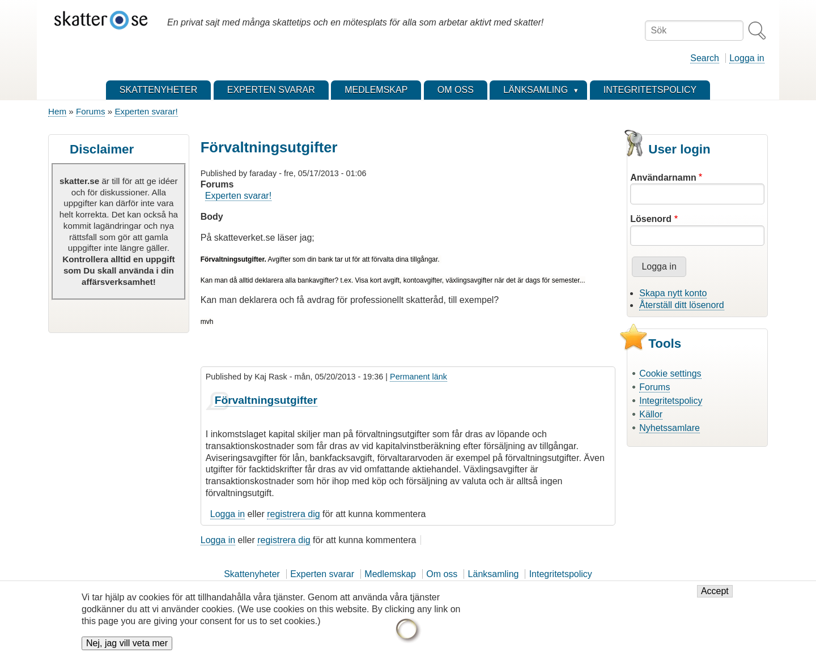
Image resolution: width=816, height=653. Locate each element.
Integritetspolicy (670, 401)
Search (704, 58)
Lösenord (651, 219)
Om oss (441, 574)
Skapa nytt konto (673, 293)
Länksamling (493, 574)
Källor (650, 414)
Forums (90, 111)
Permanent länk (418, 376)
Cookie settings (670, 373)
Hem (57, 111)
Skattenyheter (252, 574)
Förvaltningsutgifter (266, 400)
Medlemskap (390, 574)
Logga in (746, 58)
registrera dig (293, 514)
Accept (715, 596)
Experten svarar (322, 574)
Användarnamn (663, 177)
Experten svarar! (145, 111)
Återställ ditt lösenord (681, 305)
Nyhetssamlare (669, 428)
